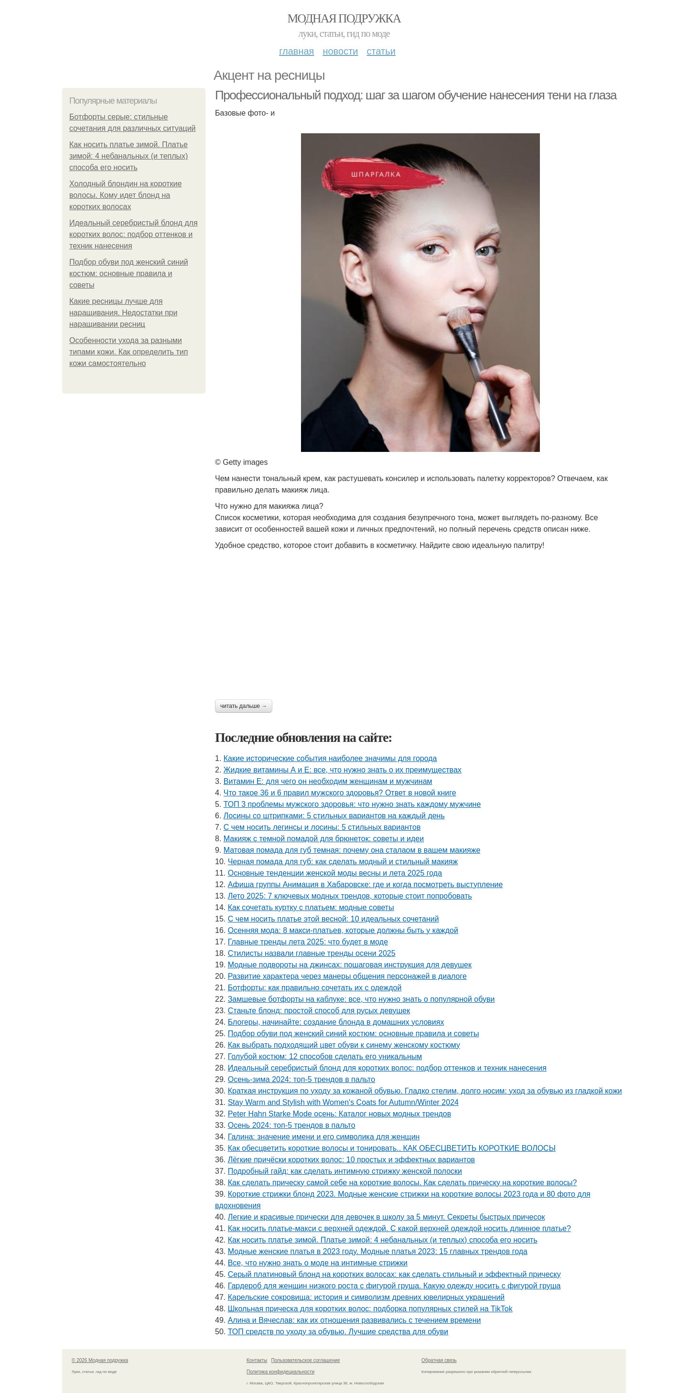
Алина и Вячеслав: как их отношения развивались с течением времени (354, 1320)
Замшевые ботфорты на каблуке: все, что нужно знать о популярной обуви (361, 999)
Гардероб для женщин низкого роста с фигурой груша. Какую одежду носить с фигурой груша (394, 1286)
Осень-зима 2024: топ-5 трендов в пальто (301, 1079)
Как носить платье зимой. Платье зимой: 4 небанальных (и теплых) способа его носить (128, 155)
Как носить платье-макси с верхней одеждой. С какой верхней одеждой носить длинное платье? (399, 1228)
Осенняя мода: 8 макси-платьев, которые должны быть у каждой (343, 930)
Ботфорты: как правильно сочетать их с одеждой (315, 988)
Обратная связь (439, 1360)
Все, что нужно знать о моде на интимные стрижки (318, 1263)
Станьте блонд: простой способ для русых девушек (319, 1011)
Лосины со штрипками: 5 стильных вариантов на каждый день (334, 816)
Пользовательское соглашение (305, 1360)
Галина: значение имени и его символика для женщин (324, 1137)
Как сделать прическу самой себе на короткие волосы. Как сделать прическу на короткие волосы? (402, 1183)
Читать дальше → (243, 706)
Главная (296, 51)
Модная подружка (343, 18)
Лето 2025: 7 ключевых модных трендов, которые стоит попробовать (350, 896)
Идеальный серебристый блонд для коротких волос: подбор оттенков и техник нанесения (133, 234)
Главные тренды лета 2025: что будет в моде (308, 942)
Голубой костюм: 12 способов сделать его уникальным (325, 1056)
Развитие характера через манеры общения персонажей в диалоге (347, 976)
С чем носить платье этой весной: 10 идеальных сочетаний (333, 919)
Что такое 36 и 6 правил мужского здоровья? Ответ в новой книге (340, 793)
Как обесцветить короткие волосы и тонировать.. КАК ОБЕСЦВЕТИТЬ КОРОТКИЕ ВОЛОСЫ (392, 1148)
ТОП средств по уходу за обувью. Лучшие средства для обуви (338, 1332)
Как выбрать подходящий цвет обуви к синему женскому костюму (344, 1045)
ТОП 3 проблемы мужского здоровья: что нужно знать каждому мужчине (352, 804)
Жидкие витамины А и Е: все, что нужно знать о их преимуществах (343, 770)
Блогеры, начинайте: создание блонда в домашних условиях (336, 1022)
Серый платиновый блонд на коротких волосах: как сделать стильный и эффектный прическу (394, 1274)
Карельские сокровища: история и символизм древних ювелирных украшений (366, 1297)
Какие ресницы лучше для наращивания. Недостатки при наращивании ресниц (123, 312)
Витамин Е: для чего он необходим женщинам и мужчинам (328, 781)
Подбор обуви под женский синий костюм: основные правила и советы (128, 273)
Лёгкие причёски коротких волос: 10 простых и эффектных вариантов (351, 1160)
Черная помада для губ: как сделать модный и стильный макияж (343, 861)
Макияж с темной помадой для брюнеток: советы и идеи (324, 839)
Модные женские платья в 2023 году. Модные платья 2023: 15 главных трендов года (377, 1251)
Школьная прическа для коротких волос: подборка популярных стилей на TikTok (370, 1309)
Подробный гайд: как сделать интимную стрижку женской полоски (345, 1171)
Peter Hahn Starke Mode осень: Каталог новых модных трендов (340, 1114)
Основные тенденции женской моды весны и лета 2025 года (335, 873)
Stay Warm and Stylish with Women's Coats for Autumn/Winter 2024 (343, 1102)
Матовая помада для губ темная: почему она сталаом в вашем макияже (352, 850)
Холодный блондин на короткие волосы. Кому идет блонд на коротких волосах (125, 195)
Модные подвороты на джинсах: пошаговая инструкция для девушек (350, 965)
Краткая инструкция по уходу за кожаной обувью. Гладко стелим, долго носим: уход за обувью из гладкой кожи (425, 1091)
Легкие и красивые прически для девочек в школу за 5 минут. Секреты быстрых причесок (386, 1217)
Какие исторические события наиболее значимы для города (330, 758)
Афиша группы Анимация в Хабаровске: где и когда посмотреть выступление (365, 884)
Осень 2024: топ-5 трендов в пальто (291, 1125)
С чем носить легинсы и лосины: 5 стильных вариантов (322, 827)
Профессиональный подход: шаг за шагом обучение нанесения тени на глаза (415, 95)
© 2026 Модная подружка (100, 1360)
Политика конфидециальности (280, 1371)
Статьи (380, 51)
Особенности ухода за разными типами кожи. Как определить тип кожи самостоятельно (128, 351)
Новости (340, 51)
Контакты (257, 1360)
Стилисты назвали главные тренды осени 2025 (312, 953)
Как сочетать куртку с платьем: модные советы (311, 907)
